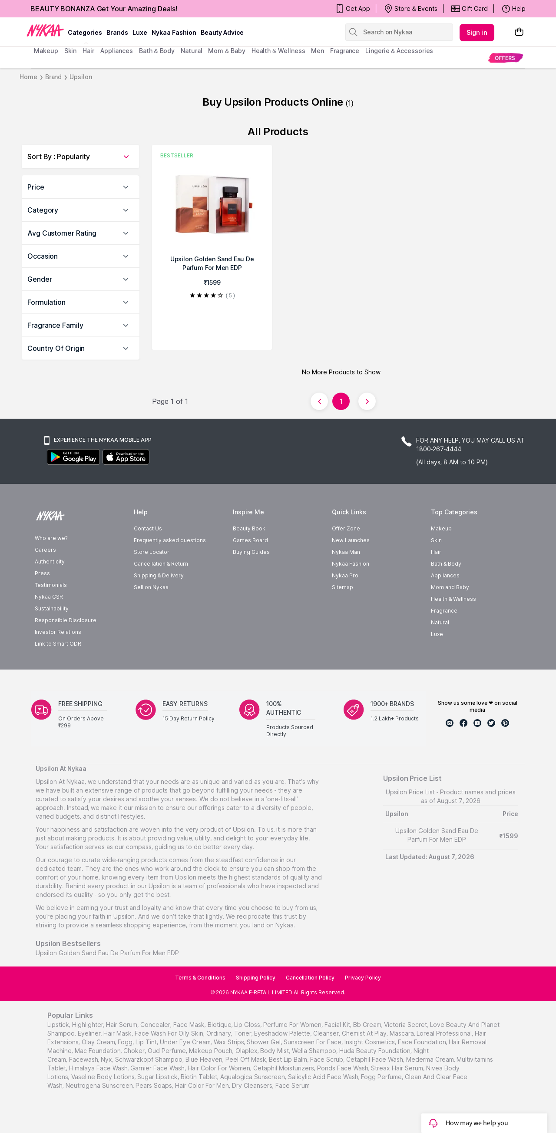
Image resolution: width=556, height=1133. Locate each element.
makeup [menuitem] (46, 50)
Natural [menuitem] (191, 50)
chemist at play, (365, 1033)
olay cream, (99, 1042)
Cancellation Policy (310, 977)
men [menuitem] (317, 50)
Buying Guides (251, 552)
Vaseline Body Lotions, (103, 1076)
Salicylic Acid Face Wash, (324, 1076)
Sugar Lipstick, (158, 1076)
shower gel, (264, 1042)
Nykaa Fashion (174, 32)
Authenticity (50, 561)
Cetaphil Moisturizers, (284, 1068)
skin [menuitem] (70, 50)
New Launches (351, 540)
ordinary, (219, 1033)
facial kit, (337, 1024)
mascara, (402, 1033)
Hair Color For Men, (202, 1085)
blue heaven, (204, 1059)
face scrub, (327, 1059)
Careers (45, 550)
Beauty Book (249, 528)
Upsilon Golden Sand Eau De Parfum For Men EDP (107, 952)
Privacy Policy (363, 977)
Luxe (437, 634)
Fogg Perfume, (382, 1076)
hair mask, (118, 1033)
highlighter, (88, 1024)
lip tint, (147, 1042)
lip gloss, (247, 1024)
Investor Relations (58, 632)
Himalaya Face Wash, (99, 1068)
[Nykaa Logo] (45, 30)
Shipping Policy (255, 977)
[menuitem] (504, 58)
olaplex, (247, 1050)
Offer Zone (346, 528)
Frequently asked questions (170, 540)
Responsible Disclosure (65, 620)
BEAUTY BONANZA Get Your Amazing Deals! (103, 8)
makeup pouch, (211, 1050)
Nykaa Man (346, 552)
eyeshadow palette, (282, 1033)
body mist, (275, 1050)
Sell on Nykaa (151, 587)
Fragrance (444, 610)
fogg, (126, 1042)
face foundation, (422, 1042)
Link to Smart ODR (58, 643)
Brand (53, 76)
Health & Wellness (453, 599)
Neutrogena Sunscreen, (100, 1085)
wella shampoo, (315, 1050)
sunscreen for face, (313, 1042)
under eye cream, (186, 1042)
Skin (436, 540)
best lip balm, (288, 1059)
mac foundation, (98, 1050)
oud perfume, (167, 1050)
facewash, (84, 1059)
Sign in (477, 32)
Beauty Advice (222, 32)
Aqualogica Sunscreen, (253, 1076)
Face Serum (292, 1085)
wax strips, (229, 1042)
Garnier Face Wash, (158, 1068)
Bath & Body (446, 563)
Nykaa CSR (49, 596)
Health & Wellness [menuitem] (278, 50)
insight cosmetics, (370, 1042)
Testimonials (51, 585)
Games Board (250, 540)
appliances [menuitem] (116, 50)
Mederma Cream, (430, 1059)
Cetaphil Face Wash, (375, 1059)
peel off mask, (246, 1059)
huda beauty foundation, (375, 1050)
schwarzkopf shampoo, (149, 1059)
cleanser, (326, 1033)
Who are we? (51, 538)
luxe (139, 32)
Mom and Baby (450, 587)
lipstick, (58, 1024)
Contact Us (148, 528)
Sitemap (342, 587)
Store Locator (151, 552)
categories (85, 32)
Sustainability (52, 608)
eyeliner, (90, 1033)
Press (42, 573)
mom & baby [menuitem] (226, 50)
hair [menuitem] (88, 50)
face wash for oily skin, (170, 1033)
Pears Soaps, (154, 1085)
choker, (134, 1050)
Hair (436, 552)
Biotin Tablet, (199, 1076)
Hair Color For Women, (220, 1068)
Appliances (445, 575)
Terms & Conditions (200, 977)
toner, (243, 1033)
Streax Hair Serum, (397, 1068)
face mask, (189, 1024)
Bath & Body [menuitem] (157, 50)
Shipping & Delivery (159, 575)
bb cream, (368, 1024)
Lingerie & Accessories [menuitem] (399, 50)
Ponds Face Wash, (343, 1068)
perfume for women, (293, 1024)
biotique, (220, 1024)
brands (117, 32)
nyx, (107, 1059)
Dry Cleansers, (253, 1085)
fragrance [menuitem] (344, 50)
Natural (440, 622)
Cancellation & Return (161, 563)
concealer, (156, 1024)
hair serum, (122, 1024)
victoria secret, (406, 1024)
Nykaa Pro (345, 575)
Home (28, 76)
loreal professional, (445, 1033)
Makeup (441, 528)
